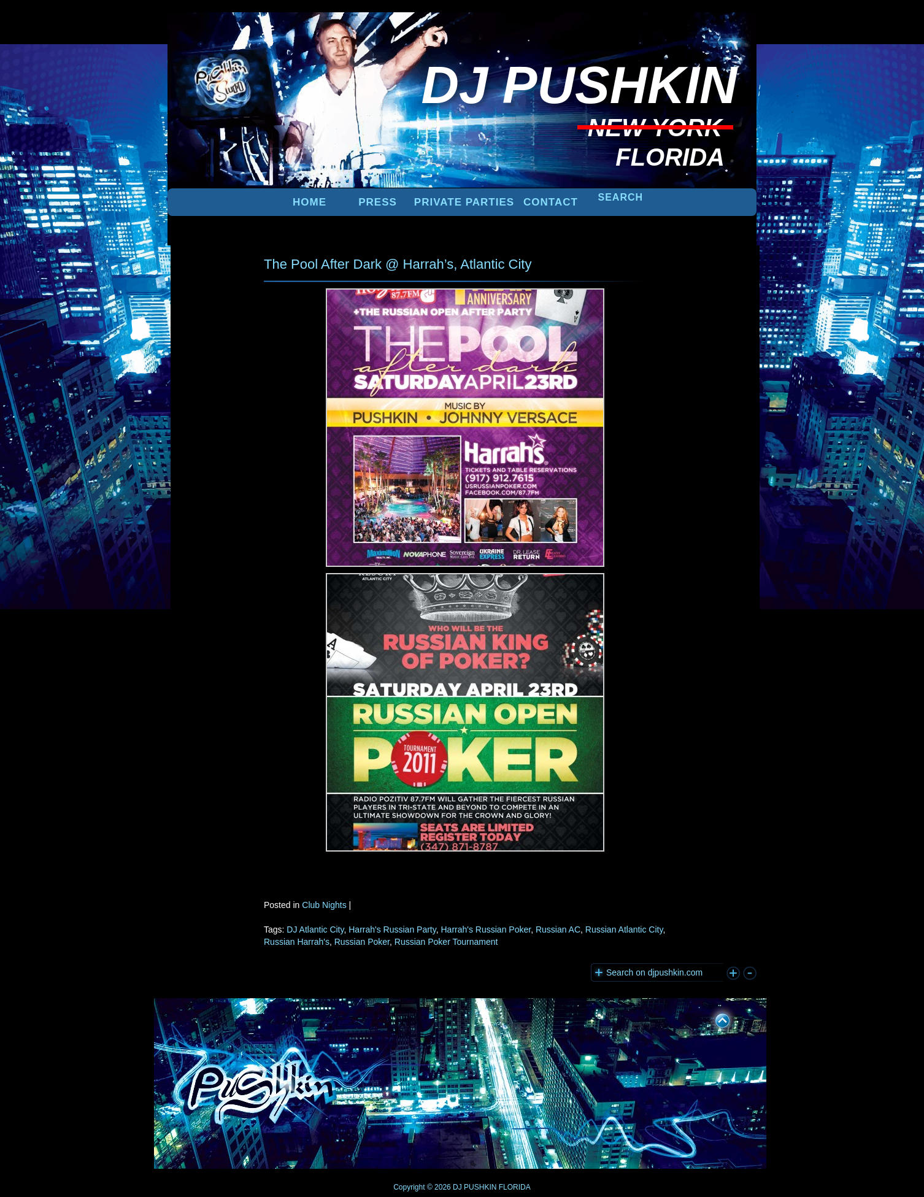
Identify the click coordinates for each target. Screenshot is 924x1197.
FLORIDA (515, 1187)
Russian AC (558, 929)
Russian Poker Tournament (446, 942)
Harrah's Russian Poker (486, 929)
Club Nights (324, 905)
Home (309, 202)
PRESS (377, 202)
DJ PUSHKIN (474, 1187)
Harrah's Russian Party (392, 929)
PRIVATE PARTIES (464, 202)
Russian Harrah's (296, 942)
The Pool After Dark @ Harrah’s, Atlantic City (397, 264)
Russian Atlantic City (624, 929)
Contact (550, 202)
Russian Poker (362, 942)
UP (714, 1018)
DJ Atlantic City (315, 929)
